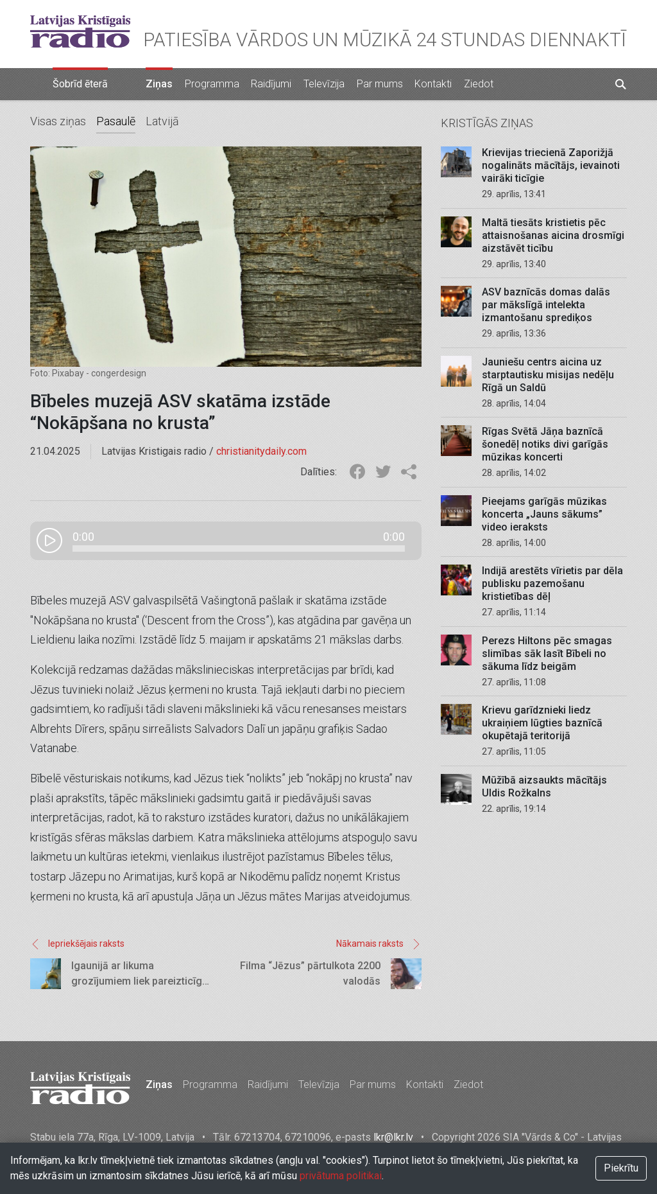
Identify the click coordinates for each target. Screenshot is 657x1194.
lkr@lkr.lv (393, 1137)
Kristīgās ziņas (487, 123)
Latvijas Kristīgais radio (80, 31)
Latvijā (162, 121)
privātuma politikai (341, 1176)
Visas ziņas (58, 121)
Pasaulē (115, 121)
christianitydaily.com (261, 451)
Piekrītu (621, 1168)
